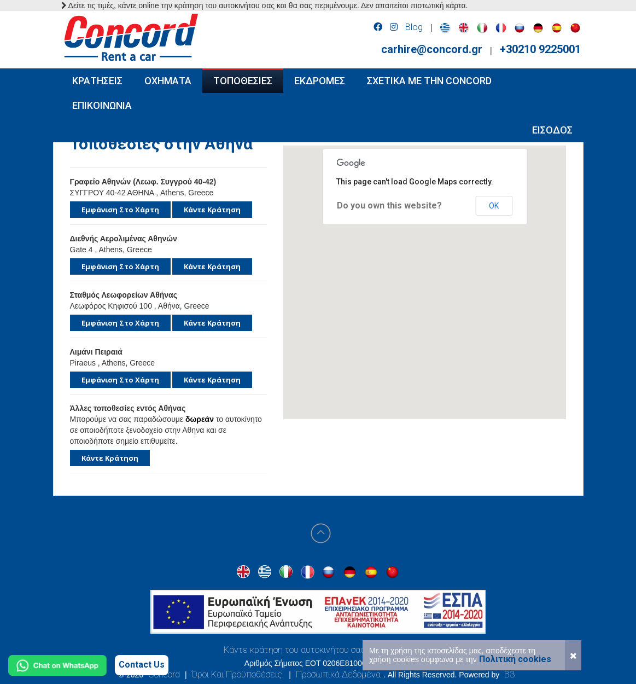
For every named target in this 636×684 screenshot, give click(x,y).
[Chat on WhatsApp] (57, 665)
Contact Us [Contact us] (142, 664)
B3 (509, 674)
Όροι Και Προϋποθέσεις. (237, 674)
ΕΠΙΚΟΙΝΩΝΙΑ (102, 105)
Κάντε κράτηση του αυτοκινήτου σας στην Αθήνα (318, 650)
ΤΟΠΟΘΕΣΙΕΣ (242, 80)
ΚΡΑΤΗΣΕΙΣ (97, 80)
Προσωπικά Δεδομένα (338, 674)
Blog (414, 27)
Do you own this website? (389, 205)
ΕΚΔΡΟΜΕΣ (319, 80)
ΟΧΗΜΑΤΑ (167, 80)
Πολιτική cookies (515, 659)
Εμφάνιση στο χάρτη (120, 210)
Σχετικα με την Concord (429, 80)
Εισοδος (552, 130)
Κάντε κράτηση (212, 210)
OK (494, 205)
